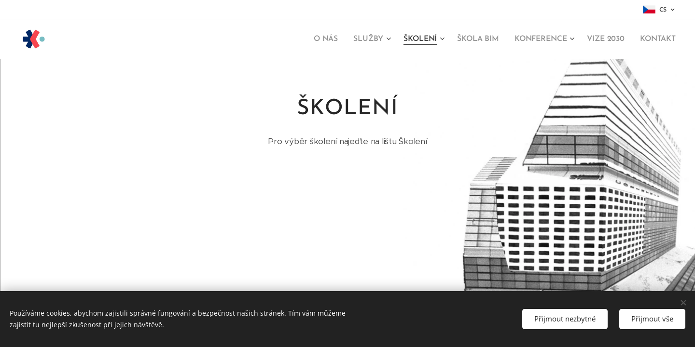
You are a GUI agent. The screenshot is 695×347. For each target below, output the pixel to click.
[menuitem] (332, 39)
